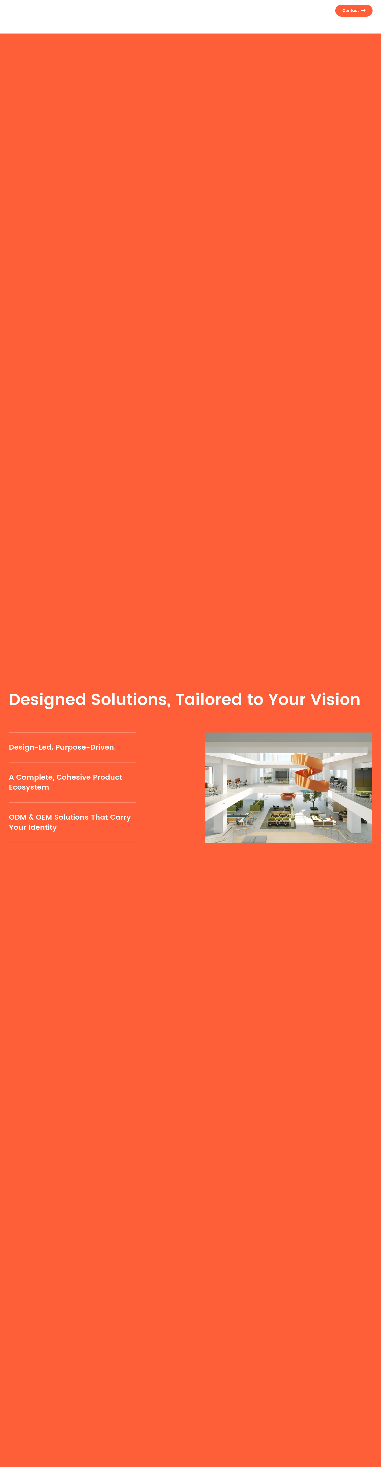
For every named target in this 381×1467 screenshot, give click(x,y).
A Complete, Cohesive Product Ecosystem (65, 782)
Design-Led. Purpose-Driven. (62, 747)
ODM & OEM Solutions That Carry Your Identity (70, 822)
